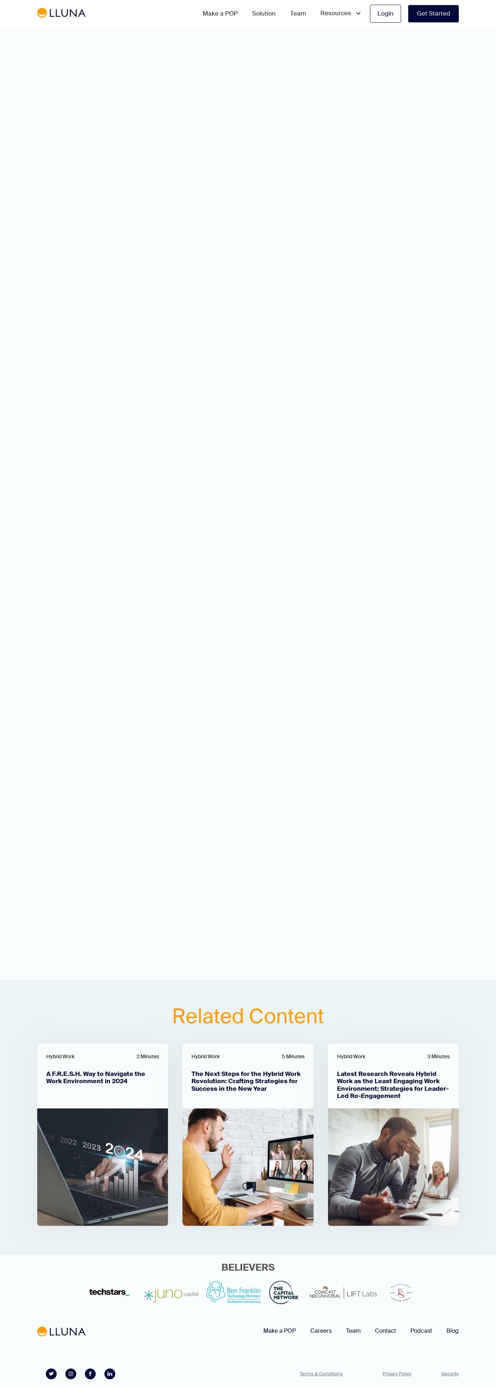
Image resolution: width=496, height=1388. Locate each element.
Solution (264, 13)
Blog (453, 1331)
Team (298, 13)
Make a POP (220, 13)
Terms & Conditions (321, 1374)
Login (385, 13)
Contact (385, 1331)
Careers (321, 1331)
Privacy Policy (397, 1374)
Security (450, 1374)
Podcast (421, 1331)
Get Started (433, 13)
